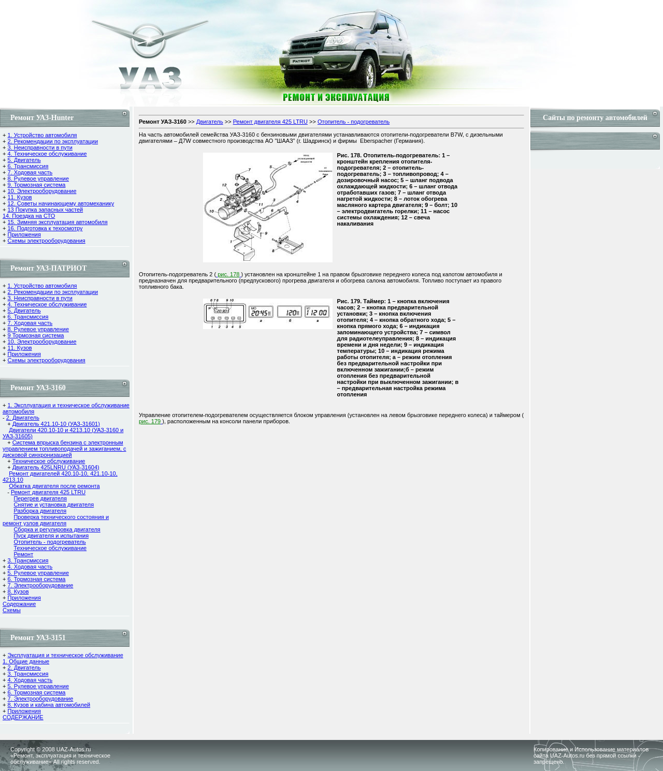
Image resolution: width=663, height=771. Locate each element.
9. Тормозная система (36, 185)
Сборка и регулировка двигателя (56, 529)
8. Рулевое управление (38, 178)
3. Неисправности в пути (39, 147)
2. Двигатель (22, 417)
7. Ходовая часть (29, 172)
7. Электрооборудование (40, 585)
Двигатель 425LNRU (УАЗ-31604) (55, 467)
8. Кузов (17, 591)
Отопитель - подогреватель (49, 542)
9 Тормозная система (35, 335)
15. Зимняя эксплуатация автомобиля (57, 222)
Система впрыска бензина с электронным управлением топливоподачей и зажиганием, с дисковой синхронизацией (64, 448)
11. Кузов (19, 197)
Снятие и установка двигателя (53, 504)
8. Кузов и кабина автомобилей (48, 705)
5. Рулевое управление (38, 573)
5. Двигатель (23, 160)
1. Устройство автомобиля (42, 135)
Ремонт (23, 554)
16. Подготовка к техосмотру (44, 228)
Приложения (23, 234)
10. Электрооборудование (41, 191)
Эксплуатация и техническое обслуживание (65, 655)
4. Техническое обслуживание (47, 154)
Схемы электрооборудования (46, 241)
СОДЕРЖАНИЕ (23, 717)
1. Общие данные (26, 661)
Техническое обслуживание (48, 461)
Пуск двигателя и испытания (51, 535)
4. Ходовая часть (29, 567)
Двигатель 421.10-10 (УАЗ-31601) (56, 424)
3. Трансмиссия (27, 560)
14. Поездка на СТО (29, 216)
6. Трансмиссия (27, 166)
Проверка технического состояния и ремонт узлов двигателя (56, 520)
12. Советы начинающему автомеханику (60, 203)
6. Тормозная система (36, 579)
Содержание (19, 604)
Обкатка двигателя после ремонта (54, 486)
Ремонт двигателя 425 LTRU (48, 492)
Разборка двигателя (39, 511)
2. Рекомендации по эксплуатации (52, 141)
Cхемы (12, 610)
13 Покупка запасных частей (45, 209)
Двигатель (209, 121)
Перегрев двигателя (40, 498)
